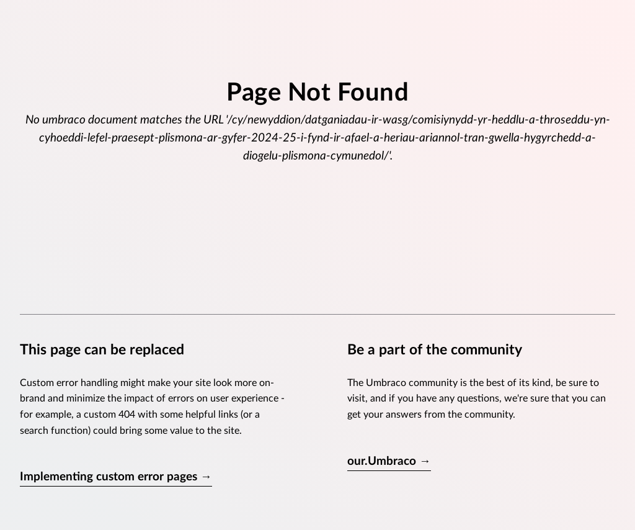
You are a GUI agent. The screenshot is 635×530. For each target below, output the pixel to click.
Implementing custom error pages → (116, 477)
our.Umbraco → (389, 461)
